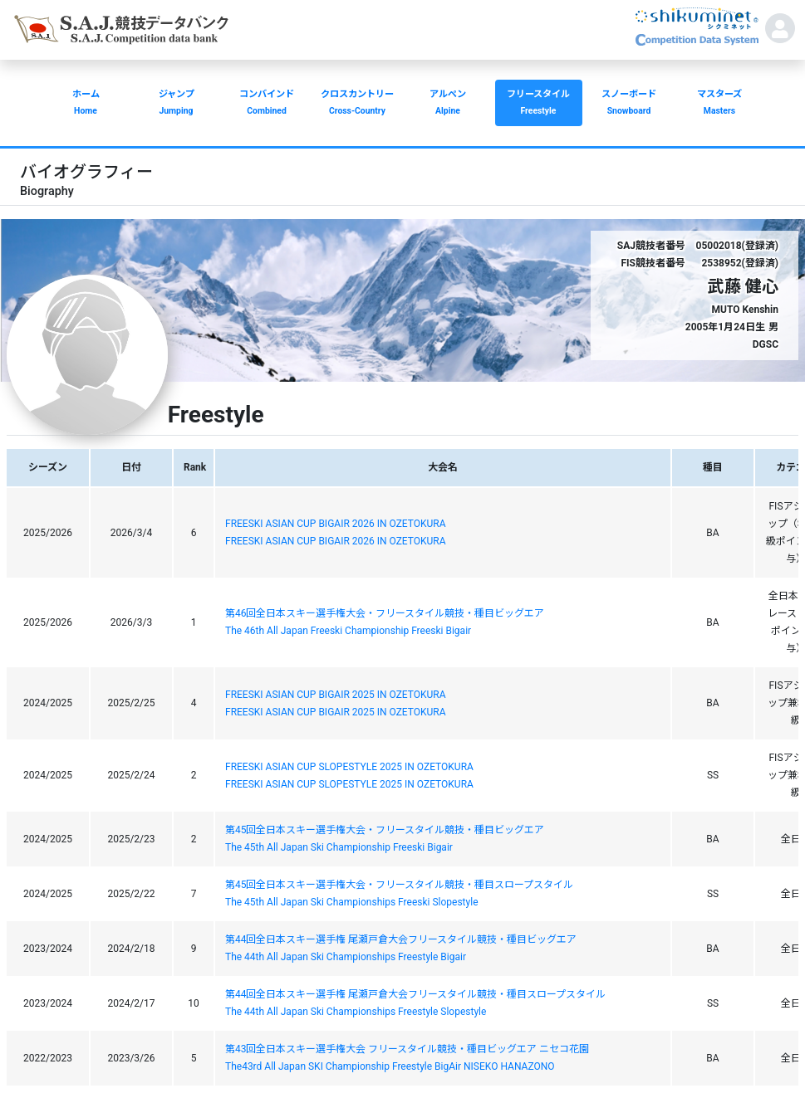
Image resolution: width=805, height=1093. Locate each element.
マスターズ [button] (720, 104)
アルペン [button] (448, 104)
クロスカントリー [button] (358, 104)
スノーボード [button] (629, 104)
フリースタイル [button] (539, 104)
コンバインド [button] (267, 104)
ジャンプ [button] (177, 104)
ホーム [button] (86, 104)
